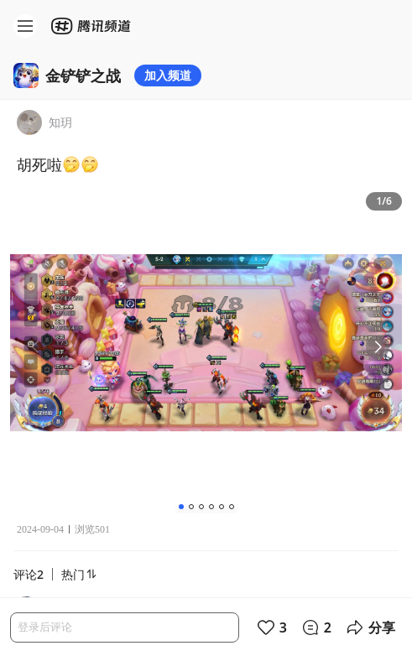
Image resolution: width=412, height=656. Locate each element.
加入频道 (167, 75)
